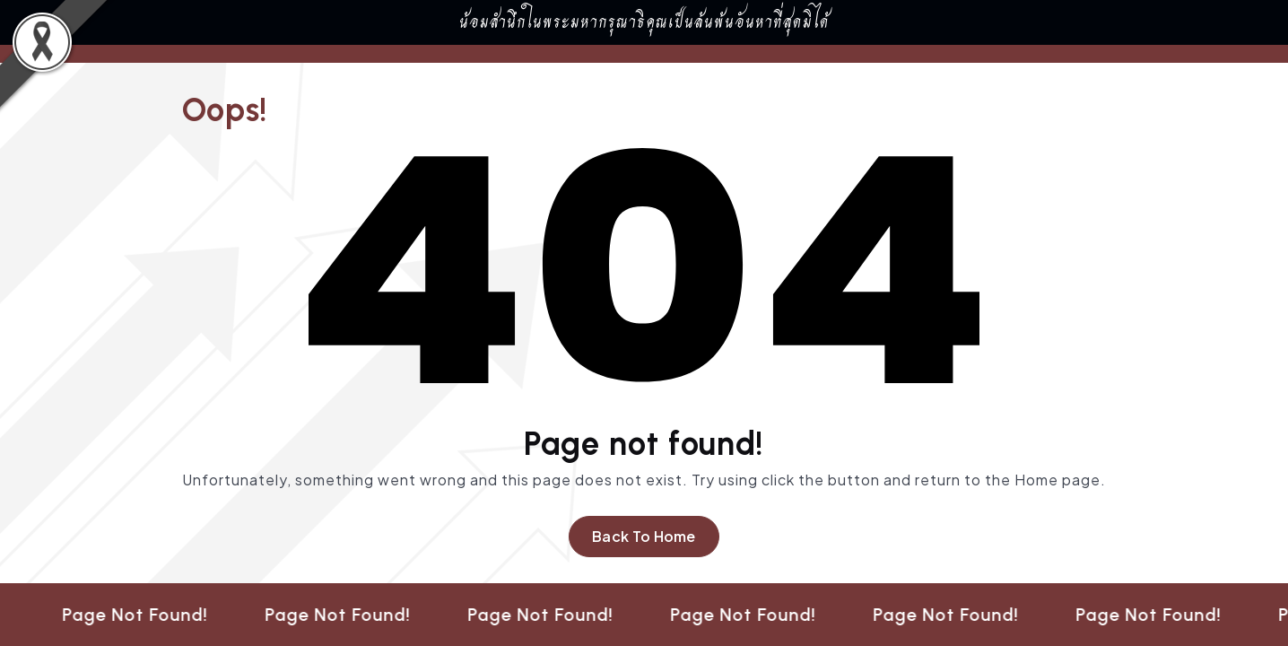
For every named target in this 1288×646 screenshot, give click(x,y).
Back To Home (644, 536)
